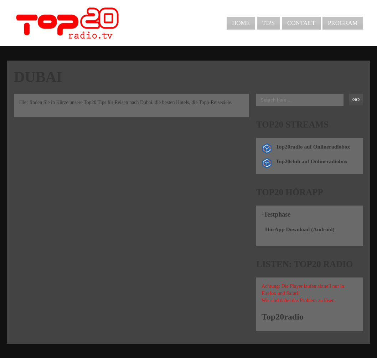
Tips (268, 23)
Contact (301, 23)
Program (343, 23)
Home (241, 23)
